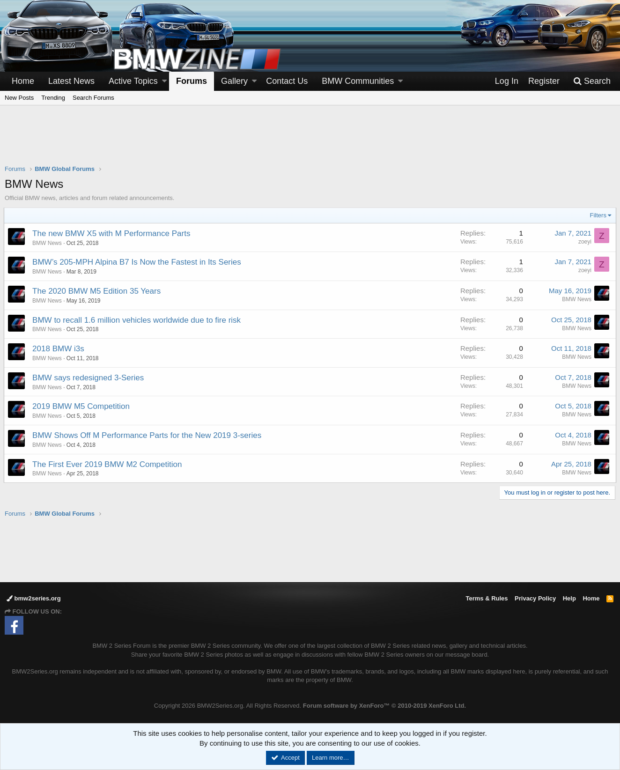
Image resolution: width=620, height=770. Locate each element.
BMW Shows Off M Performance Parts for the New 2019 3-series (147, 435)
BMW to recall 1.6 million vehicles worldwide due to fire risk (137, 320)
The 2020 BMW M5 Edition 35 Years (97, 291)
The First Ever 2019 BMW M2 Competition (108, 464)
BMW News (48, 243)
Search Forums (93, 97)
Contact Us (287, 81)
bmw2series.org (34, 598)
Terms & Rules (486, 598)
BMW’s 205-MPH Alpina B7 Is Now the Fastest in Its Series (137, 262)
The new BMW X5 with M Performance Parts (112, 233)
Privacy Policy (535, 598)
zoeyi (583, 241)
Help (569, 598)
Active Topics (133, 81)
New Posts (19, 97)
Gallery (234, 81)
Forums (191, 81)
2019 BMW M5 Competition (82, 406)
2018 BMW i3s (59, 348)
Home (23, 81)
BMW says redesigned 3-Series (89, 377)
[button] (164, 81)
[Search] (591, 81)
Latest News (71, 81)
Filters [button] (597, 215)
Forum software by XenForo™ (384, 705)
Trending (53, 97)
